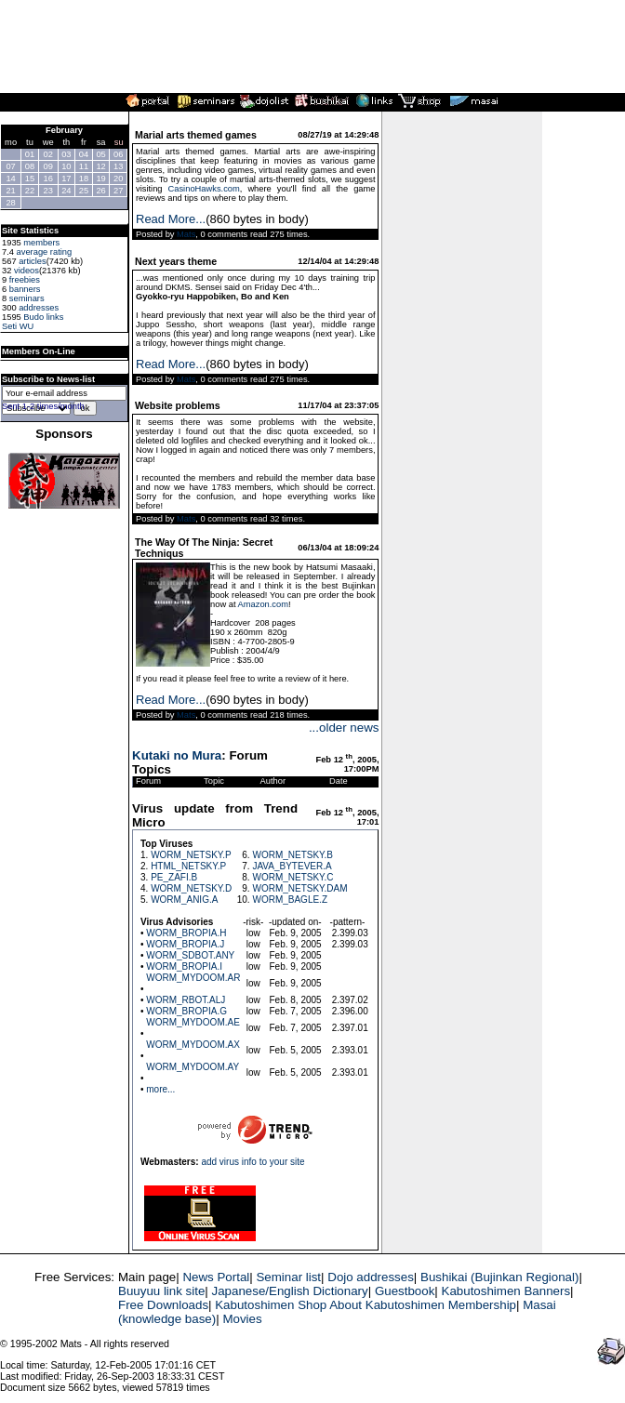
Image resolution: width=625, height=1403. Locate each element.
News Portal (215, 1277)
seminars (27, 298)
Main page (147, 1277)
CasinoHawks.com (204, 188)
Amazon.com (263, 604)
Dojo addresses (370, 1277)
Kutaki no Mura (176, 755)
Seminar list (288, 1277)
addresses (39, 307)
